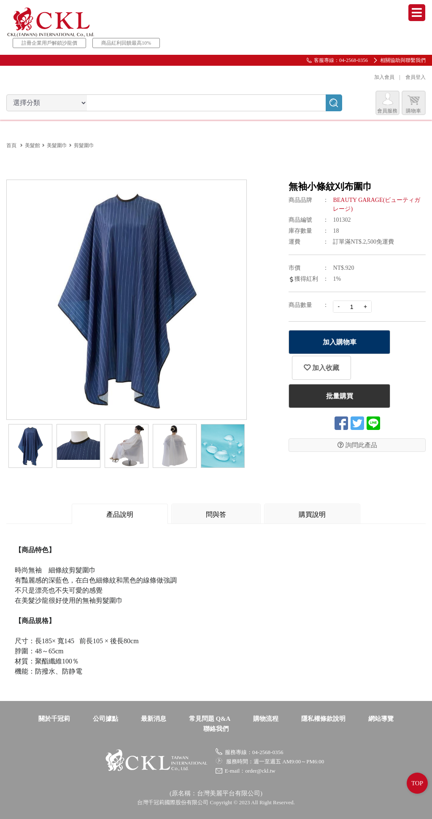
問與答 (216, 514)
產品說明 (119, 514)
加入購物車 (334, 342)
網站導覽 (381, 718)
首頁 (11, 145)
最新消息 (153, 718)
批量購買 (334, 393)
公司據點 (105, 718)
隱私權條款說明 (323, 718)
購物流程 (265, 718)
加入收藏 (407, 353)
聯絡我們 (216, 728)
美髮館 (32, 145)
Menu (416, 12)
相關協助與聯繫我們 (403, 60)
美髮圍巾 (57, 145)
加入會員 (384, 77)
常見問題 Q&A (210, 718)
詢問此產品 (357, 442)
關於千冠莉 (54, 718)
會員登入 (415, 77)
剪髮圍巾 (84, 145)
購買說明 (312, 514)
